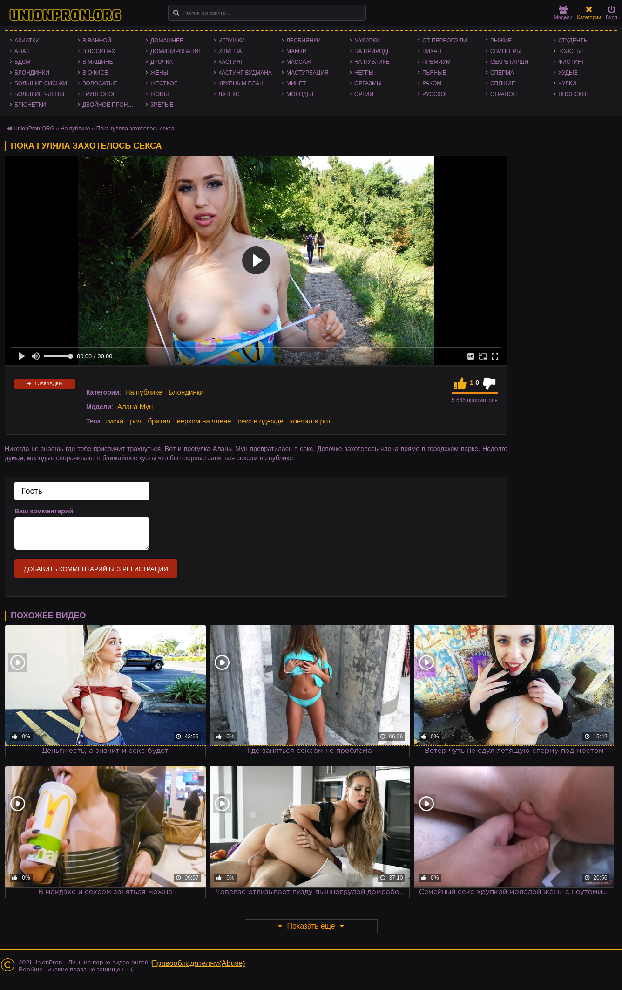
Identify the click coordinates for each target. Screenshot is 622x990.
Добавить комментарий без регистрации (96, 569)
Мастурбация (307, 72)
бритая (159, 421)
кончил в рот (310, 421)
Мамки (296, 51)
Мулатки (367, 40)
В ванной (96, 40)
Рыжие (501, 40)
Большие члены (39, 94)
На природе (372, 51)
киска (115, 421)
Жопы (159, 94)
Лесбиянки (303, 40)
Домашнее (166, 40)
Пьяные (434, 72)
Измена (230, 51)
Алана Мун (135, 406)
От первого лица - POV (451, 40)
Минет (296, 83)
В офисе (95, 72)
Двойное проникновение (111, 105)
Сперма (502, 72)
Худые (568, 72)
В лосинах (98, 51)
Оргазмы (368, 83)
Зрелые (162, 105)
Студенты (573, 40)
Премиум (436, 62)
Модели (563, 13)
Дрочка (161, 62)
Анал (22, 51)
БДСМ (22, 62)
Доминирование (176, 51)
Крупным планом (245, 83)
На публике (372, 62)
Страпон (503, 94)
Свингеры (505, 51)
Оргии (363, 94)
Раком (431, 83)
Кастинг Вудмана (245, 72)
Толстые (571, 51)
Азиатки (27, 40)
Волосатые (99, 83)
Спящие (502, 83)
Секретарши (509, 62)
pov (135, 421)
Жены (159, 72)
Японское (574, 94)
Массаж (298, 62)
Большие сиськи (40, 83)
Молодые (301, 94)
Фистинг (571, 62)
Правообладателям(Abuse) (198, 963)
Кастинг (230, 62)
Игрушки (231, 40)
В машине (97, 62)
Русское (435, 94)
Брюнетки (30, 105)
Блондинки (31, 72)
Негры (364, 72)
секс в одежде (260, 421)
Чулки (567, 83)
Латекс (229, 94)
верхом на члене (204, 421)
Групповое (99, 94)
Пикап (431, 51)
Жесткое (164, 83)
